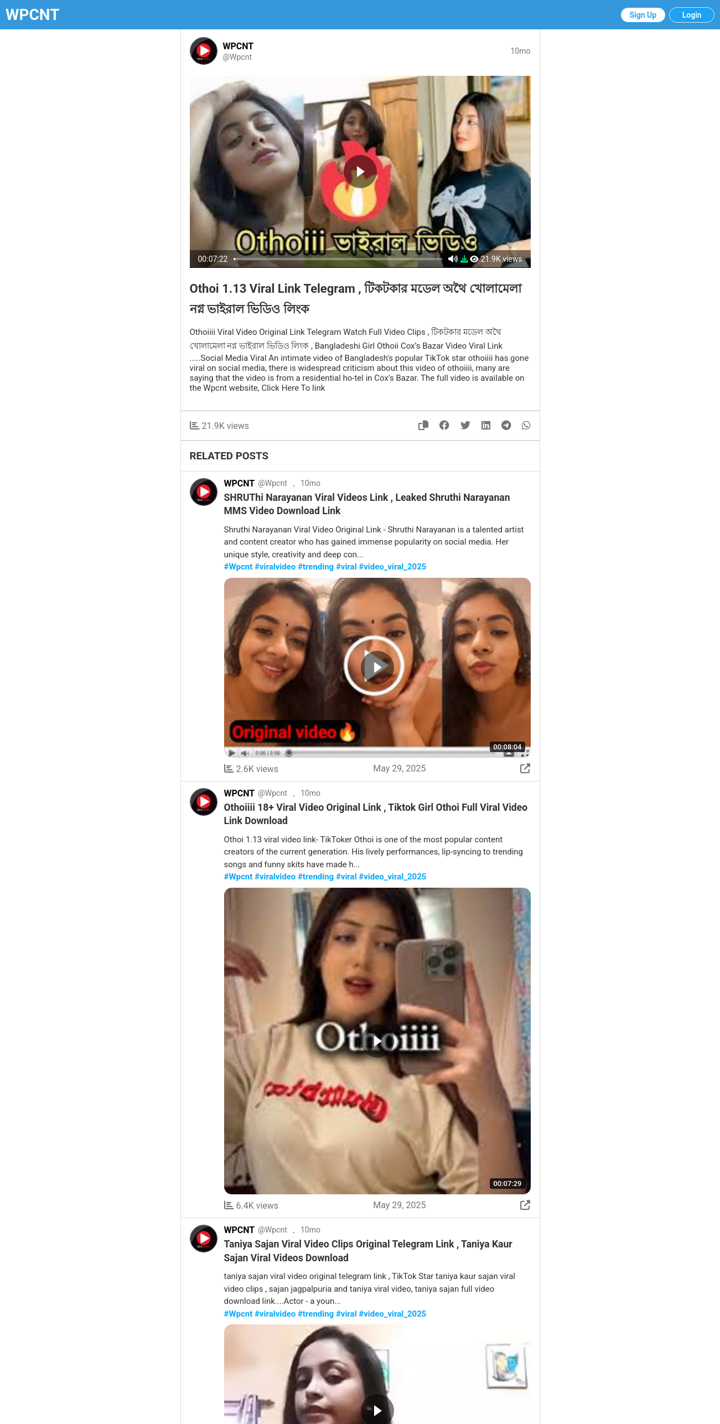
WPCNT (33, 15)
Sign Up (643, 15)
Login (692, 15)
